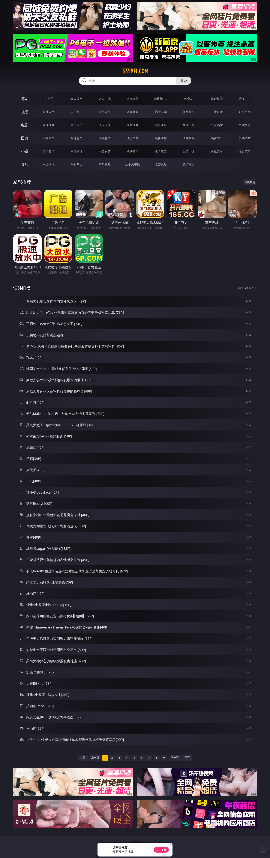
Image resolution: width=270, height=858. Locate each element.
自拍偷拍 (76, 112)
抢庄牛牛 (245, 99)
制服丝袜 (161, 125)
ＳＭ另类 (245, 112)
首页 (83, 757)
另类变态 (245, 125)
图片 (24, 138)
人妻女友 (105, 151)
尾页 (187, 757)
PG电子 (48, 99)
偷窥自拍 (49, 138)
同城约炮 (49, 164)
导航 (24, 164)
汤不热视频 (132, 164)
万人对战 (105, 99)
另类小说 (189, 151)
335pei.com (135, 71)
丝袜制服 (189, 112)
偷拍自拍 (76, 125)
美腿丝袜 (161, 138)
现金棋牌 (217, 99)
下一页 (175, 757)
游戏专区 (133, 99)
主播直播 (217, 112)
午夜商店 (76, 164)
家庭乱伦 (76, 151)
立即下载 (161, 849)
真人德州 (76, 99)
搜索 (184, 81)
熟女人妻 (161, 112)
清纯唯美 (189, 138)
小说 (24, 151)
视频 (24, 111)
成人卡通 (105, 125)
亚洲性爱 (49, 125)
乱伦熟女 (217, 125)
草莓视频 (105, 164)
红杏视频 (161, 164)
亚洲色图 (76, 138)
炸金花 (188, 99)
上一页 (95, 757)
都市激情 (49, 151)
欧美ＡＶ (105, 112)
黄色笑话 (217, 151)
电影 (24, 124)
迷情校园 (161, 151)
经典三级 (189, 125)
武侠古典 (133, 151)
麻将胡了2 (160, 99)
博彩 (24, 98)
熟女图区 (217, 138)
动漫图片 (133, 138)
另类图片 (245, 138)
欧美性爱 (133, 125)
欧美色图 (105, 138)
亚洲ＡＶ (49, 112)
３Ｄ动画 (133, 112)
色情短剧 (189, 164)
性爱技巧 (245, 151)
